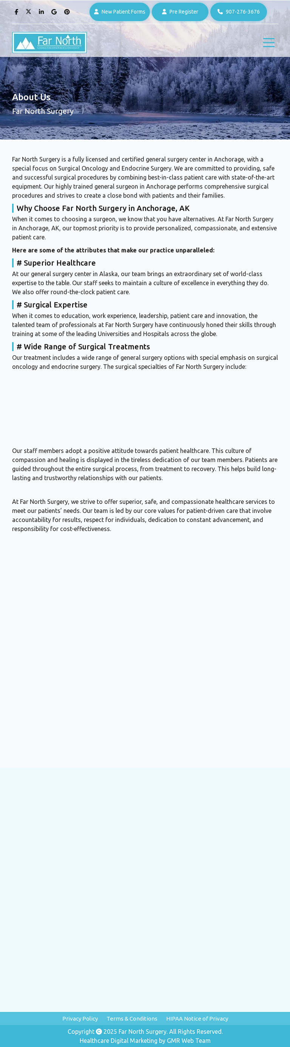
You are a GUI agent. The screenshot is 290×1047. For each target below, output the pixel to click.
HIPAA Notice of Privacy (197, 1018)
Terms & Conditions (131, 1018)
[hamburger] (268, 42)
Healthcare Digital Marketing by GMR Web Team (145, 1040)
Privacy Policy (80, 1018)
